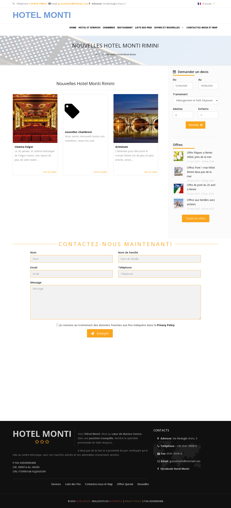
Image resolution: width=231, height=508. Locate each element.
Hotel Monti (42, 15)
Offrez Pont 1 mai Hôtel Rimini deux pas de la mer (201, 172)
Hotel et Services (90, 27)
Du (174, 79)
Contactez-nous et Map (201, 27)
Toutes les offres (196, 218)
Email (33, 267)
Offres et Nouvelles (169, 27)
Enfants (203, 109)
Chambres (109, 27)
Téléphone (125, 267)
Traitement (180, 94)
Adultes (177, 109)
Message (35, 282)
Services (56, 484)
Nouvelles (143, 484)
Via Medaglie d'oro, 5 (114, 3)
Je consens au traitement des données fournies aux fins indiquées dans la (115, 325)
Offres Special (125, 484)
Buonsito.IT (116, 501)
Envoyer (100, 333)
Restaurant (125, 27)
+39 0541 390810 (186, 446)
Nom (33, 252)
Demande (195, 124)
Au (200, 79)
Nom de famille (128, 252)
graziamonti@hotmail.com (184, 461)
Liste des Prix (143, 27)
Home (72, 27)
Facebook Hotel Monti (175, 468)
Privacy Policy (166, 325)
